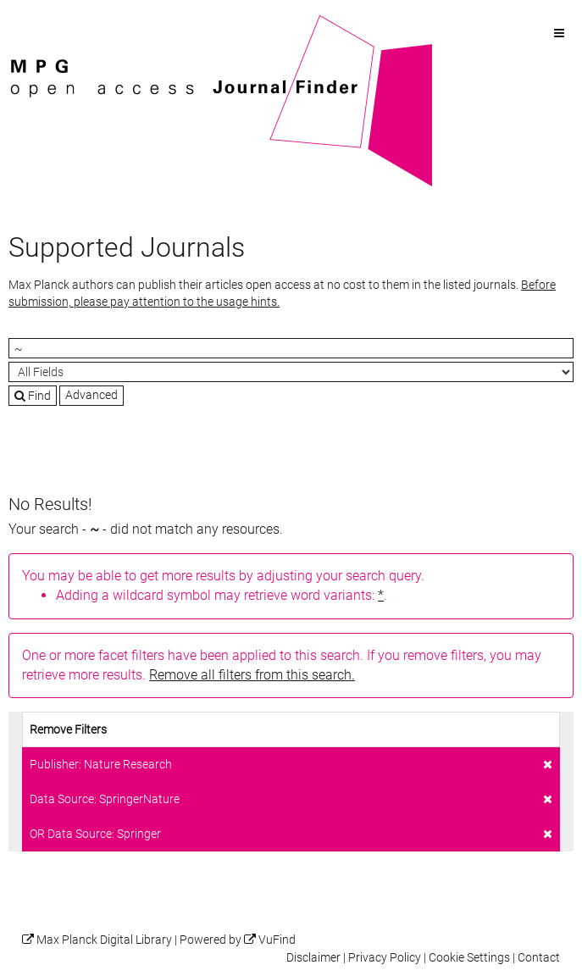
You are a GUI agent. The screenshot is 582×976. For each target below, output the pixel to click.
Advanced (91, 395)
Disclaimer (313, 958)
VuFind (34, 23)
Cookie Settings (469, 958)
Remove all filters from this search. (252, 675)
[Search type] (291, 372)
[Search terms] (291, 348)
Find (32, 395)
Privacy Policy (384, 958)
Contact (539, 958)
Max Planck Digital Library (104, 940)
